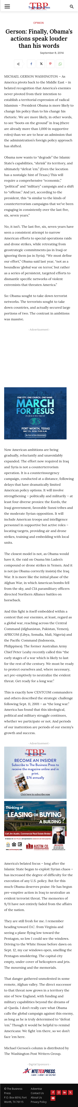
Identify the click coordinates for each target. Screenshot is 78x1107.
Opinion (38, 23)
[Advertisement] (35, 359)
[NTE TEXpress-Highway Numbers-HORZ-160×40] (39, 1072)
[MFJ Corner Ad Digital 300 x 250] (35, 413)
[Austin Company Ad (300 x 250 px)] (35, 827)
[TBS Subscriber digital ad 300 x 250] (35, 773)
